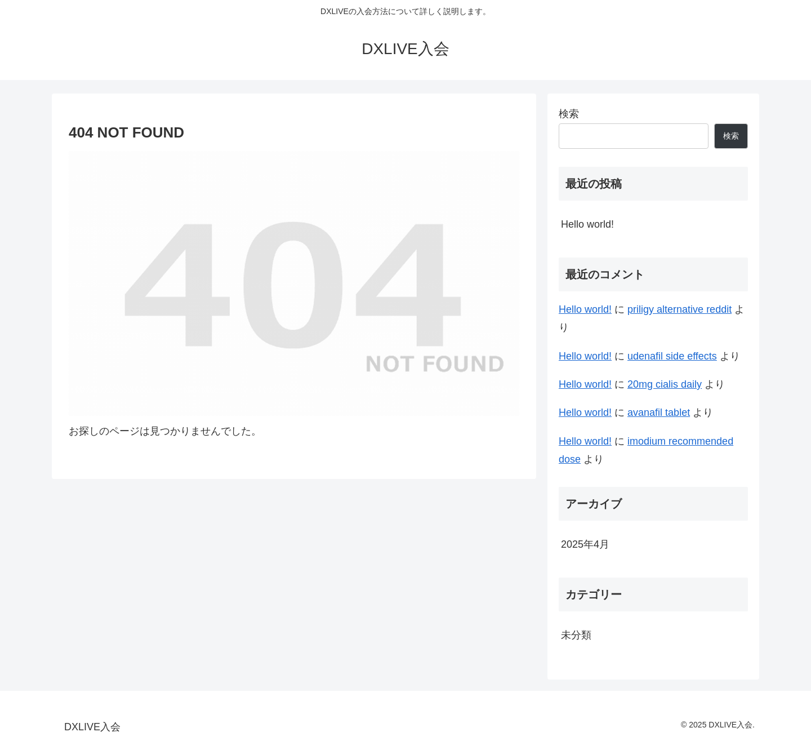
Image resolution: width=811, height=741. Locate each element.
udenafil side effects (672, 356)
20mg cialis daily (664, 384)
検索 (569, 113)
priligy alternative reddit (679, 309)
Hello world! (587, 224)
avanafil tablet (658, 412)
